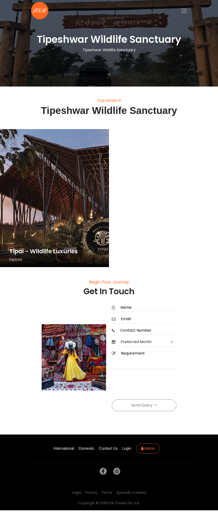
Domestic (86, 448)
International (64, 448)
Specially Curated (131, 492)
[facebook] (102, 471)
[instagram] (115, 471)
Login (126, 448)
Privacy (91, 492)
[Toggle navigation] (184, 10)
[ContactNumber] (146, 330)
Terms (107, 492)
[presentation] (147, 385)
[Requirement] (147, 359)
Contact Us (108, 448)
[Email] (147, 319)
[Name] (147, 307)
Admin (148, 448)
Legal (76, 492)
